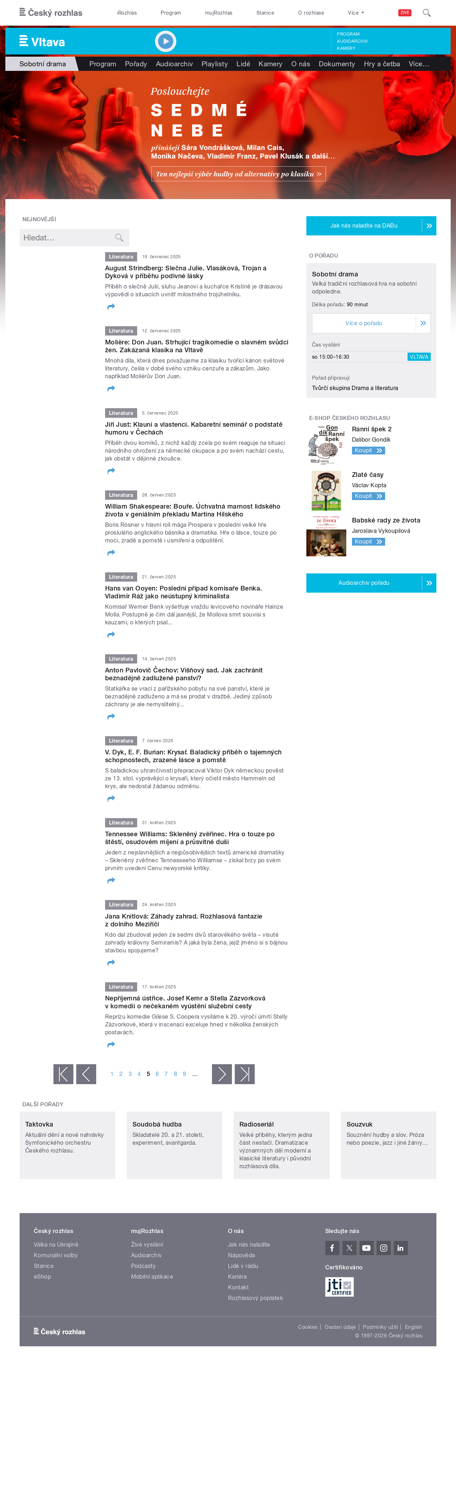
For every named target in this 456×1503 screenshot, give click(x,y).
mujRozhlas (219, 13)
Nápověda (241, 1302)
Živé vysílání (147, 1292)
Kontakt (238, 1334)
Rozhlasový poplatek (255, 1345)
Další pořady (43, 1104)
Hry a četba (382, 64)
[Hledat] (426, 13)
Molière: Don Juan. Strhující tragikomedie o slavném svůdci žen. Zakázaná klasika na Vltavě (197, 346)
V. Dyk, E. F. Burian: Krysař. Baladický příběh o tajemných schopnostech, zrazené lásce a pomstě (193, 756)
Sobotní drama (335, 340)
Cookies (307, 1374)
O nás (300, 64)
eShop (42, 1324)
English (413, 1374)
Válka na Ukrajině (56, 1292)
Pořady (136, 64)
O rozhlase (311, 13)
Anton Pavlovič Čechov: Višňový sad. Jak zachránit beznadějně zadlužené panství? (184, 674)
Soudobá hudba (157, 1171)
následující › (222, 1074)
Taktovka (39, 1171)
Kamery (346, 48)
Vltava (419, 423)
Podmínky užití (380, 1374)
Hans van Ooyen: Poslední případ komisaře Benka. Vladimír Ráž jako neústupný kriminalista (183, 592)
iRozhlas (127, 13)
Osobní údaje (340, 1374)
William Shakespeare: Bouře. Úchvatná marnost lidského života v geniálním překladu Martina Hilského (192, 510)
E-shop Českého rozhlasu (349, 485)
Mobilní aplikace (152, 1324)
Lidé (243, 64)
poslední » (245, 1074)
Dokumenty (337, 64)
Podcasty (143, 1313)
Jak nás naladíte (249, 1292)
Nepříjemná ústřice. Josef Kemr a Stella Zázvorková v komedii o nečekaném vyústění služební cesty (185, 1002)
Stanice (265, 13)
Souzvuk (360, 1171)
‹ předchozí (86, 1074)
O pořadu (323, 256)
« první (63, 1074)
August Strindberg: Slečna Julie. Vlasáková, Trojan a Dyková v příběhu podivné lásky (186, 272)
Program (171, 13)
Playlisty (215, 64)
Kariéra (237, 1324)
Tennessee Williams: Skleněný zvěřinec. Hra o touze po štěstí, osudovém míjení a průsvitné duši (190, 838)
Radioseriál (256, 1171)
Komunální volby (56, 1302)
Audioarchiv (352, 41)
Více (419, 64)
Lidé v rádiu (243, 1313)
